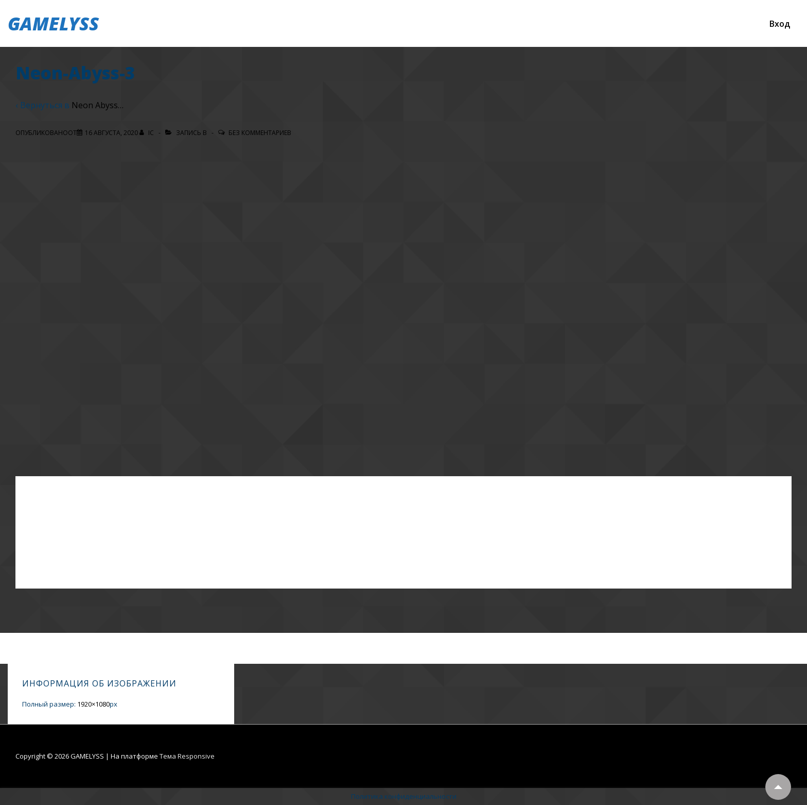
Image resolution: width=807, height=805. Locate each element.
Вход (779, 23)
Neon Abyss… (98, 105)
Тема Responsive (187, 756)
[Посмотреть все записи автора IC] (147, 132)
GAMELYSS (53, 23)
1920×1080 (93, 704)
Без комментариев (260, 132)
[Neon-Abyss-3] (111, 132)
